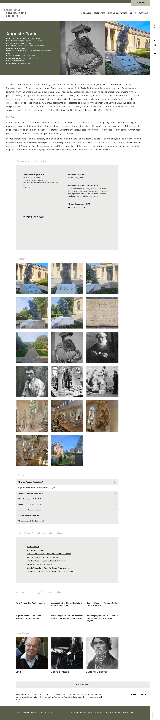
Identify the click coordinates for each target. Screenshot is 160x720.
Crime (133, 13)
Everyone (143, 13)
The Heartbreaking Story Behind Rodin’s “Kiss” (46, 561)
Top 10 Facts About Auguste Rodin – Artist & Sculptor (49, 554)
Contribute (108, 712)
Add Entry (141, 712)
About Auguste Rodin (36, 550)
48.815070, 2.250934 (76, 207)
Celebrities (99, 13)
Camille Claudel (23, 63)
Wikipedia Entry (33, 547)
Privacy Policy (65, 695)
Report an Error (121, 712)
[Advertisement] (134, 205)
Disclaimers (88, 712)
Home (133, 695)
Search (143, 695)
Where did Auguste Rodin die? (30, 504)
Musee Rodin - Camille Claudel (39, 564)
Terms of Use (49, 695)
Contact (98, 712)
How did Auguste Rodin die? (29, 515)
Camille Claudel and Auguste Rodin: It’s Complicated (48, 568)
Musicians (86, 13)
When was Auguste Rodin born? (30, 482)
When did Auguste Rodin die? (29, 499)
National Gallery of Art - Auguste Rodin (43, 557)
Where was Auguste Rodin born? (31, 493)
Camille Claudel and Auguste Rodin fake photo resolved (50, 572)
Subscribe (140, 3)
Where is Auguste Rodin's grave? (31, 521)
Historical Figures (117, 13)
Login (132, 712)
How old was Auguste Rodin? (29, 510)
